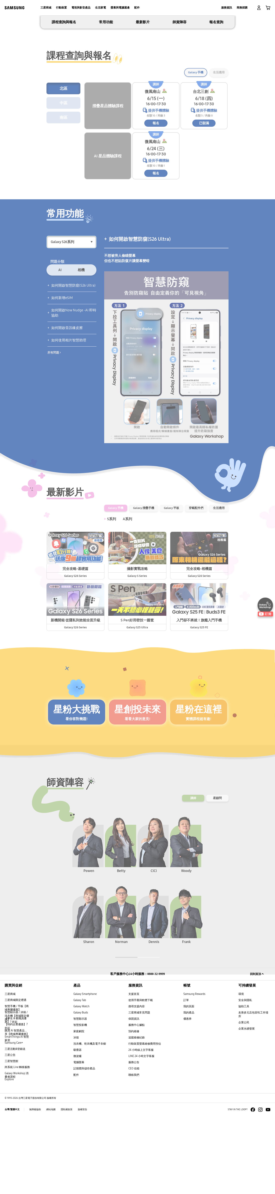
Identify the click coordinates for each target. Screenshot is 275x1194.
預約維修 (133, 1108)
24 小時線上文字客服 (141, 1127)
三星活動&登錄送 (15, 1126)
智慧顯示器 (80, 1096)
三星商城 (10, 1071)
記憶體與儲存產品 (84, 1146)
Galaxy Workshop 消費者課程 (16, 1152)
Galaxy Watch (81, 1084)
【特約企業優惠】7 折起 (16, 1103)
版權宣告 (82, 1187)
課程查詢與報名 (64, 100)
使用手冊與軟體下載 (140, 1077)
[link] (268, 7)
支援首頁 (133, 1071)
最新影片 (143, 100)
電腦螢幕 (78, 1140)
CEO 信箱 (133, 1146)
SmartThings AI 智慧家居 (17, 1116)
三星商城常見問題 (139, 1090)
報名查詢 (216, 100)
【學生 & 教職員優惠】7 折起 (16, 1097)
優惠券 (187, 1096)
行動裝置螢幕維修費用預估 (144, 1121)
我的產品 (188, 1090)
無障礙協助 (35, 1187)
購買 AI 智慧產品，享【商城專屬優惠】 (17, 1110)
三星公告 (10, 1132)
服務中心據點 (136, 1102)
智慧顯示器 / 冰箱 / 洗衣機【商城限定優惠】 (17, 1093)
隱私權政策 (66, 1187)
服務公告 (133, 1140)
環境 (241, 1071)
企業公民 (243, 1099)
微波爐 (77, 1133)
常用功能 (106, 100)
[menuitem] (46, 8)
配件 (76, 1152)
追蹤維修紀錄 (136, 1115)
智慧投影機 (80, 1102)
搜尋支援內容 (136, 1084)
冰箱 (76, 1115)
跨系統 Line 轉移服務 (17, 1144)
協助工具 (243, 1084)
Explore (9, 1157)
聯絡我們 (133, 1152)
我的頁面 (188, 1084)
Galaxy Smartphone (85, 1071)
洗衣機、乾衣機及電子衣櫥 (89, 1121)
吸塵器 (77, 1127)
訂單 (186, 1077)
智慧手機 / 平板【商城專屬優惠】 (17, 1085)
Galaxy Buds (80, 1090)
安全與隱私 (245, 1077)
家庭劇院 (78, 1108)
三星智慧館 (11, 1138)
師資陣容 (179, 100)
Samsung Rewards (194, 1071)
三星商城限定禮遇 (15, 1077)
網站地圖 (51, 1187)
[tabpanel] (137, 54)
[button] (259, 7)
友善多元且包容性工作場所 (253, 1092)
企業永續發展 (246, 1106)
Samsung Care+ (14, 1120)
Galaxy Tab (79, 1077)
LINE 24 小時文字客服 (141, 1133)
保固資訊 (133, 1096)
